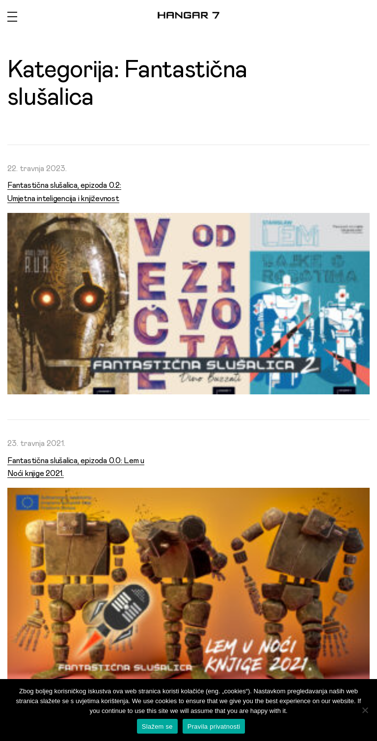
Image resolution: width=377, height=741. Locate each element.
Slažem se (157, 726)
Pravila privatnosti (214, 726)
